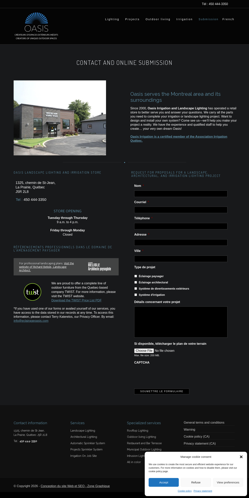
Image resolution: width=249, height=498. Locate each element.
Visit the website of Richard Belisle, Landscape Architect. (46, 272)
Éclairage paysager (151, 282)
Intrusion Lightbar (138, 461)
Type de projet (144, 273)
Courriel (141, 208)
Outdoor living (158, 19)
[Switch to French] (228, 19)
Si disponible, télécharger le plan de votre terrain (170, 349)
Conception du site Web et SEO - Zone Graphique (75, 492)
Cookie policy (185, 491)
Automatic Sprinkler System (87, 449)
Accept (163, 482)
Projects (132, 19)
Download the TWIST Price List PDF (76, 306)
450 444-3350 (218, 4)
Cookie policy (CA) (197, 442)
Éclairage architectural (153, 288)
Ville (138, 257)
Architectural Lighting (83, 442)
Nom (139, 191)
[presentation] (163, 380)
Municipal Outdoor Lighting (144, 455)
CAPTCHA (141, 368)
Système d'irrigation (152, 300)
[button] (241, 457)
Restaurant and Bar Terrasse (144, 449)
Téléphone (143, 224)
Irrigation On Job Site (83, 461)
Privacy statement (203, 491)
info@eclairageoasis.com (31, 326)
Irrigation (184, 19)
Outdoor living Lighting (141, 442)
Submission (208, 19)
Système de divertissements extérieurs (164, 294)
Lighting (112, 19)
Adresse (141, 240)
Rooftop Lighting (137, 436)
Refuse (196, 482)
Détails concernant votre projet (157, 308)
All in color (134, 468)
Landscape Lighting (82, 436)
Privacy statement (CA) (200, 449)
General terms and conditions (204, 428)
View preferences (228, 482)
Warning (189, 435)
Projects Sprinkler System (86, 455)
